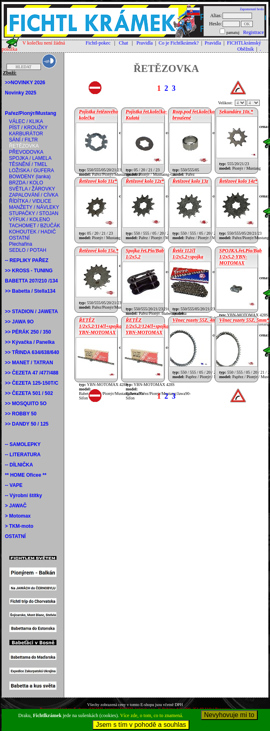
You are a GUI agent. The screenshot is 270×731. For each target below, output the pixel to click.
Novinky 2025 (20, 93)
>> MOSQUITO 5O (26, 403)
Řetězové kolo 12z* (145, 181)
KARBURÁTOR (26, 134)
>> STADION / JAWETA (31, 311)
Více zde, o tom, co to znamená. (151, 715)
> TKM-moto (19, 526)
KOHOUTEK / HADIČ (32, 232)
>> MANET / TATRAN (29, 363)
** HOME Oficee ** (25, 475)
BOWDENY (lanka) (30, 176)
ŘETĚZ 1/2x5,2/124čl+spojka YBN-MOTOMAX (147, 326)
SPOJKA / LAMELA (30, 158)
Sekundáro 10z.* (236, 111)
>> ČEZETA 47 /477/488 (32, 373)
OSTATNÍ (19, 238)
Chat (123, 43)
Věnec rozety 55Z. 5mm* (244, 320)
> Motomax (18, 516)
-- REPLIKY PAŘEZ (26, 260)
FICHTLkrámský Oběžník (244, 46)
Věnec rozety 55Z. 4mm (196, 320)
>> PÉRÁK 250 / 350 (28, 332)
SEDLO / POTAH (27, 250)
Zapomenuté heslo (252, 9)
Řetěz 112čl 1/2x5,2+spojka (188, 254)
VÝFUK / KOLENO (29, 219)
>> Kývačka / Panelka (29, 342)
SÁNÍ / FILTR (23, 140)
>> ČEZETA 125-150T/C (32, 383)
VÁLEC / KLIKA (26, 121)
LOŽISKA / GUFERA (31, 170)
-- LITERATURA (22, 454)
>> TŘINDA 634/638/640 (32, 352)
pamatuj (232, 32)
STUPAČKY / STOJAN (34, 213)
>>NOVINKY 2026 (25, 82)
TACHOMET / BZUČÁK (34, 226)
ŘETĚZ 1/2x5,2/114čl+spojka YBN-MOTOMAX (100, 326)
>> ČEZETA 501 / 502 (29, 393)
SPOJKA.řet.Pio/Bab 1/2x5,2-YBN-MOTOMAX (240, 257)
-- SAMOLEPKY (22, 444)
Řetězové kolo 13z (190, 181)
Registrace (253, 32)
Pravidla (144, 43)
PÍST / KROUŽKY (28, 127)
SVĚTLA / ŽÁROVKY (32, 189)
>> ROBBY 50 (20, 414)
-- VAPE (13, 485)
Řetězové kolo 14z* (238, 181)
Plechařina (20, 244)
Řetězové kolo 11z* (98, 181)
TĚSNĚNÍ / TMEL (28, 164)
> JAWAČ (16, 506)
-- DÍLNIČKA (19, 465)
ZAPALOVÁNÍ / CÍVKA (33, 195)
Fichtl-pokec (98, 43)
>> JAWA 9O (19, 322)
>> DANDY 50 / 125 (27, 424)
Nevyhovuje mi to (229, 714)
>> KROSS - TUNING (29, 271)
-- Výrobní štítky (23, 495)
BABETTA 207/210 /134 (31, 281)
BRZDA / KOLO (26, 183)
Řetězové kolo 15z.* (98, 250)
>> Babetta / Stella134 (30, 291)
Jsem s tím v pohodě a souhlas (141, 724)
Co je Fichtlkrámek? (179, 43)
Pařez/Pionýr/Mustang (30, 113)
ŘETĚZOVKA (24, 146)
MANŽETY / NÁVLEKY (34, 207)
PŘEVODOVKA (26, 152)
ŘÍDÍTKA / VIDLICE (30, 201)
